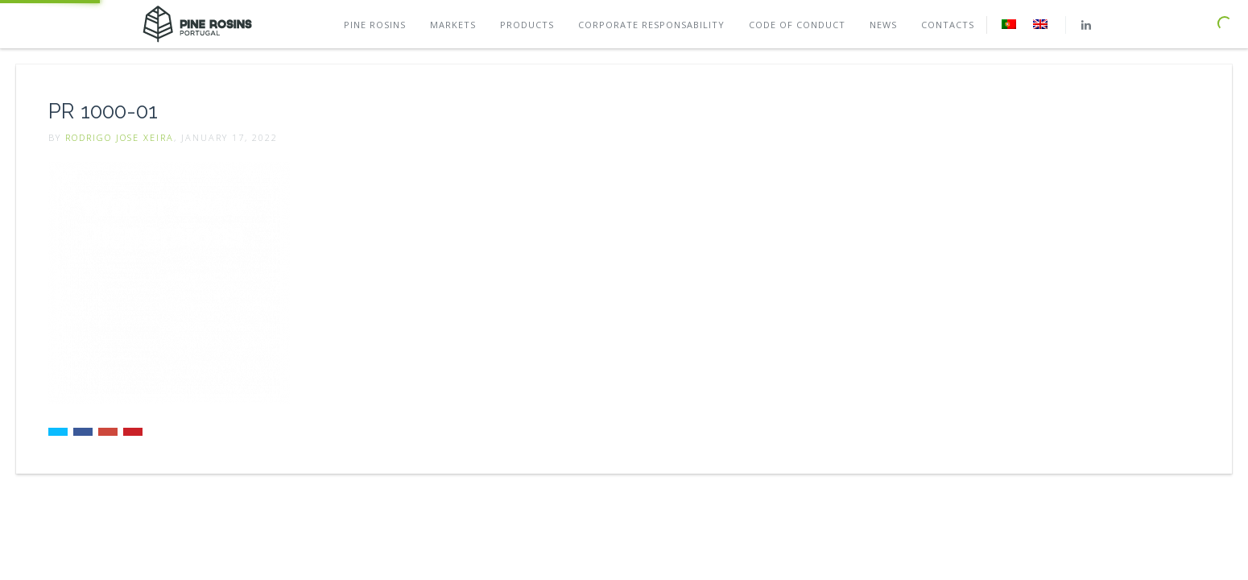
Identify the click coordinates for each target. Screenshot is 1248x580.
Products (527, 25)
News (883, 25)
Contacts (947, 25)
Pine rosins (375, 25)
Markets (453, 25)
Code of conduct (797, 25)
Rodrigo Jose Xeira (119, 137)
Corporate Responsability (651, 25)
